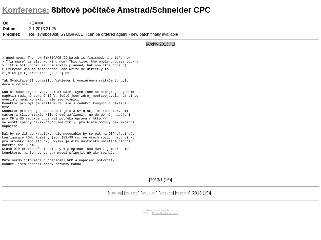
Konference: (25, 9)
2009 (131, 216)
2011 (166, 216)
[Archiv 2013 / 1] (160, 44)
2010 (149, 216)
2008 (115, 216)
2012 (182, 216)
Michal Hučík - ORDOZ (165, 236)
